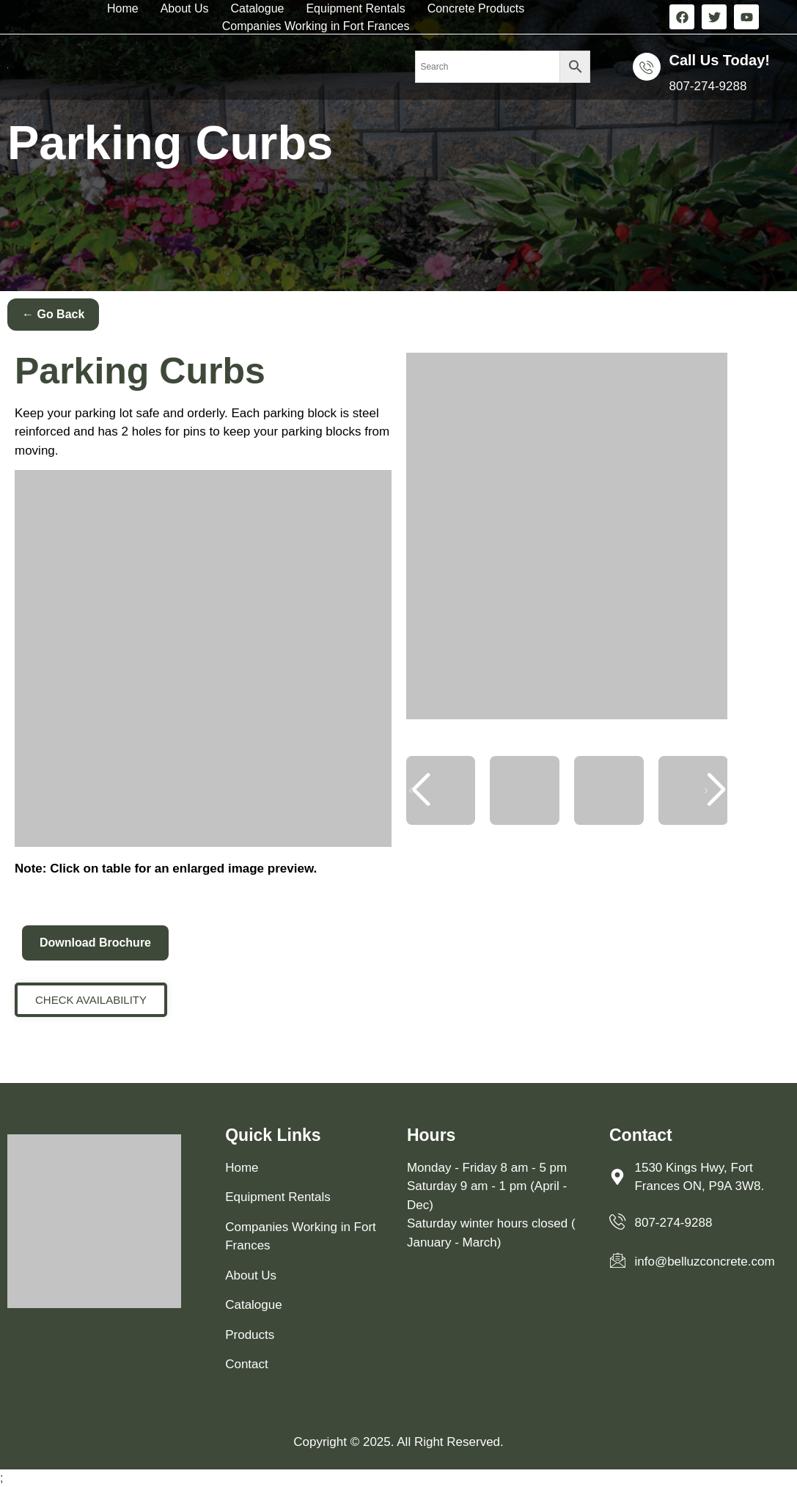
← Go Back (53, 314)
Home (123, 8)
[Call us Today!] (647, 67)
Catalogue (257, 8)
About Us (185, 8)
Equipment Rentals (355, 8)
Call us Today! (719, 60)
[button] (714, 790)
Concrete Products (476, 8)
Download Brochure (95, 942)
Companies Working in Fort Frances (316, 26)
